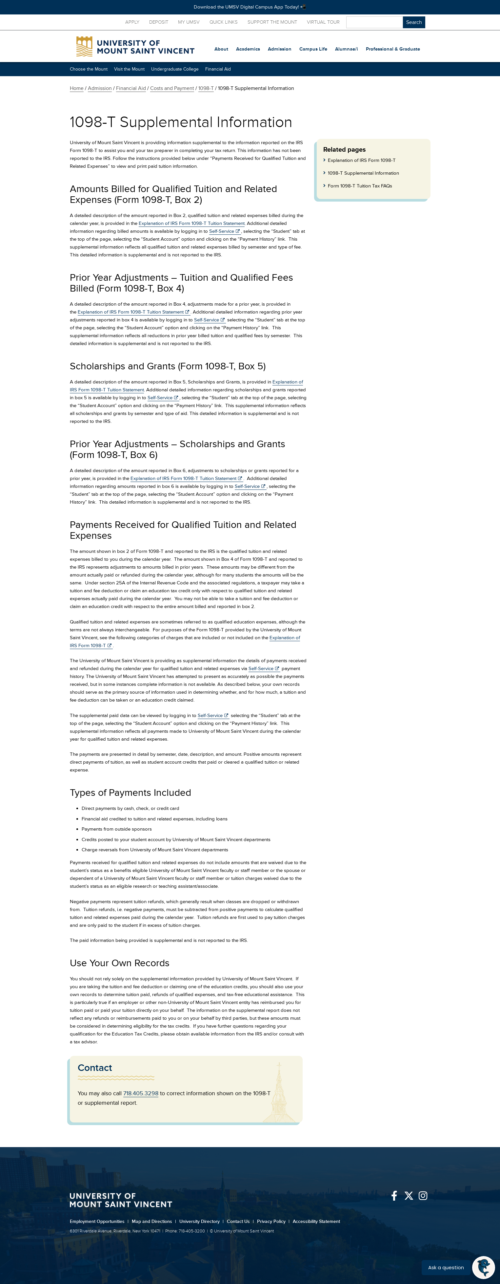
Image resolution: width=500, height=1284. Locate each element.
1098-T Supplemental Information (363, 173)
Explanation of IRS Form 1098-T (362, 160)
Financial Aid (218, 69)
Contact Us (240, 1221)
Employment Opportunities (99, 1221)
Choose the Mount (89, 69)
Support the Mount (272, 22)
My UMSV (189, 22)
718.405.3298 (140, 1093)
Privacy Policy (273, 1221)
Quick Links (224, 22)
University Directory (201, 1221)
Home (77, 88)
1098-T (206, 88)
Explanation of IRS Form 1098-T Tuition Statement (192, 223)
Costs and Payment (172, 88)
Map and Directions (154, 1221)
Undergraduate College (175, 69)
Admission (100, 88)
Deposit (158, 22)
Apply (132, 22)
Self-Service (221, 231)
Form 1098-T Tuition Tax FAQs (360, 186)
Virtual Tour (323, 22)
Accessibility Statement (316, 1221)
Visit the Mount (129, 69)
